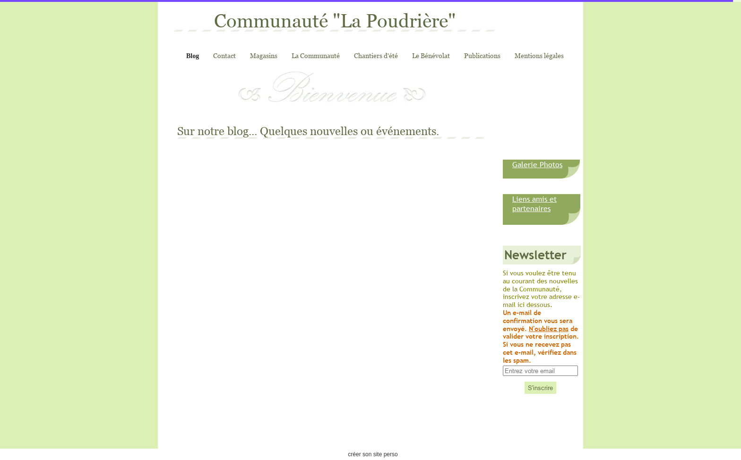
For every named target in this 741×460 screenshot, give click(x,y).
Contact (224, 55)
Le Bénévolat (431, 55)
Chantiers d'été (376, 55)
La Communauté (316, 55)
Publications (482, 55)
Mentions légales (539, 55)
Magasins (263, 55)
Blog (192, 56)
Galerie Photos (537, 164)
